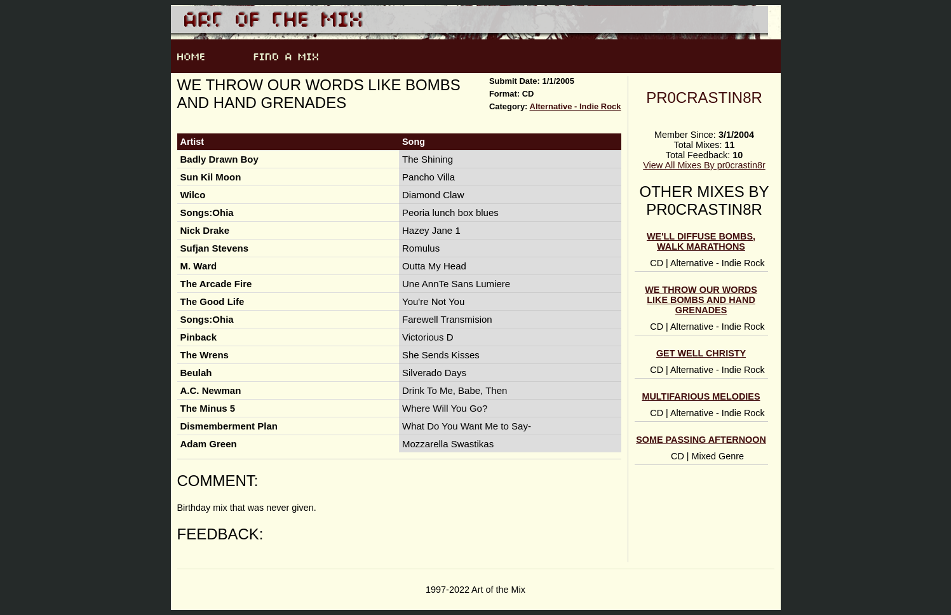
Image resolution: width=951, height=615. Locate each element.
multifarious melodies (701, 396)
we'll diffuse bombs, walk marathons (701, 241)
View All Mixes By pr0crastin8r (704, 165)
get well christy (701, 353)
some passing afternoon (701, 440)
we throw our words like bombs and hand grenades (701, 300)
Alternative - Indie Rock (575, 106)
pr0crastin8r (704, 97)
